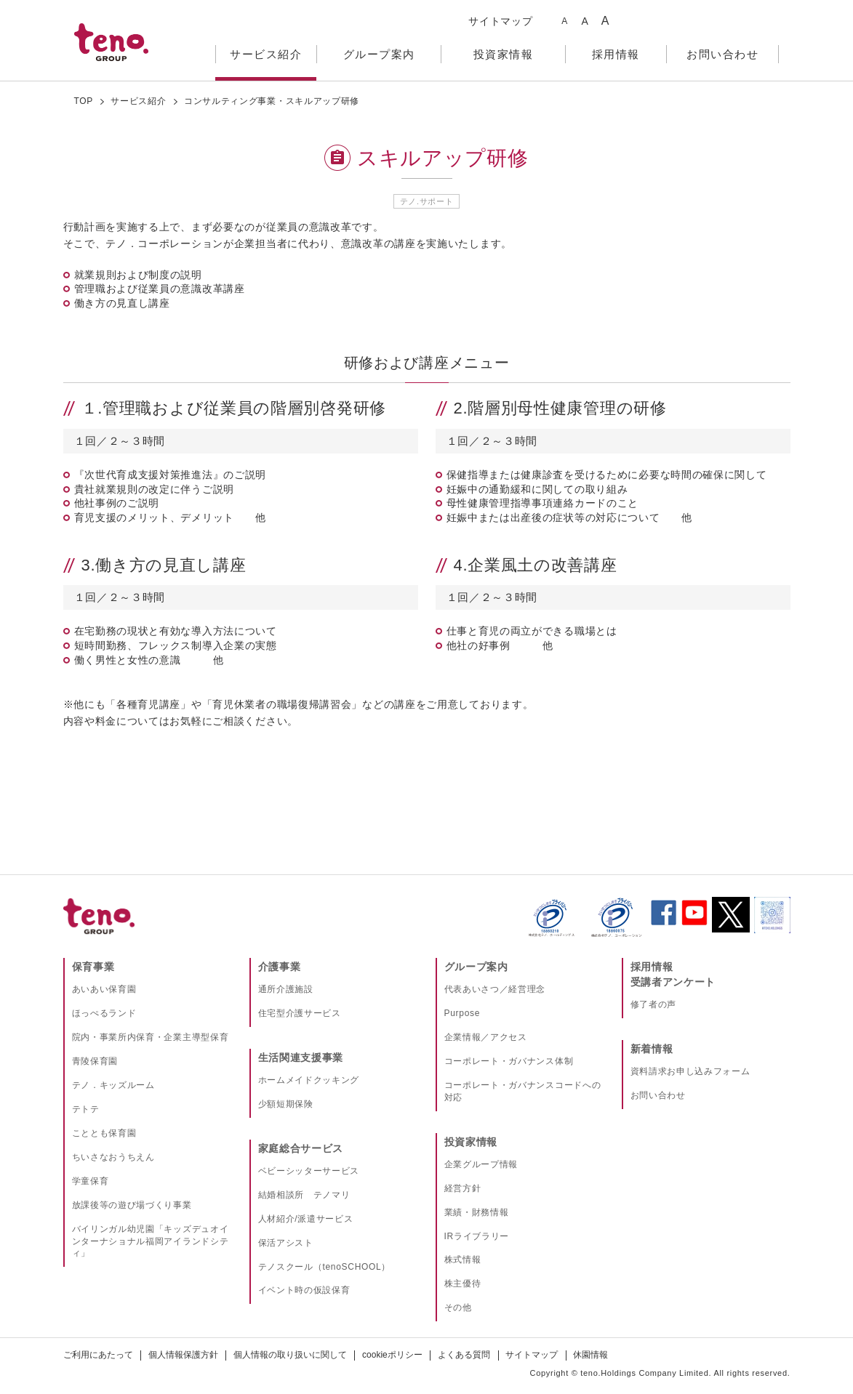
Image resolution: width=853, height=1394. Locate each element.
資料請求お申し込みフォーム (690, 1071)
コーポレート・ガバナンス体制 (509, 1061)
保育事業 (93, 966)
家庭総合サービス (301, 1148)
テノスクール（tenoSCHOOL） (324, 1267)
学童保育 (90, 1181)
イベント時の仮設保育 (304, 1290)
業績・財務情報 (476, 1212)
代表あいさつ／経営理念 (495, 989)
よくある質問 (464, 1355)
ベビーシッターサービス (309, 1171)
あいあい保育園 (104, 989)
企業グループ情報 (481, 1164)
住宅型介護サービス (299, 1013)
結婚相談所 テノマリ (304, 1195)
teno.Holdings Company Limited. (645, 1373)
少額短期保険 (285, 1104)
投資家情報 (471, 1142)
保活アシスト (285, 1243)
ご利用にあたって (98, 1355)
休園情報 (590, 1355)
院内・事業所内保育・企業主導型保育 (150, 1037)
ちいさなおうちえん (113, 1157)
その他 (458, 1307)
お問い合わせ (658, 1095)
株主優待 (462, 1283)
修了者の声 (653, 1004)
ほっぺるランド (104, 1013)
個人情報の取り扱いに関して (290, 1355)
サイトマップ (500, 21)
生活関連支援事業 (301, 1057)
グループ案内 (476, 966)
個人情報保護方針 (183, 1355)
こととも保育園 (104, 1133)
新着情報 (651, 1049)
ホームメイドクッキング (309, 1080)
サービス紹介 (138, 101)
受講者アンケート (673, 982)
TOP (84, 101)
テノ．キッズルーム (113, 1085)
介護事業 (279, 966)
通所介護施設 (285, 989)
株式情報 (462, 1259)
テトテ (86, 1109)
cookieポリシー (392, 1355)
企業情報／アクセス (485, 1037)
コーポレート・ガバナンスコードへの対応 (522, 1091)
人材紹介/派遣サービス (305, 1219)
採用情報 (651, 966)
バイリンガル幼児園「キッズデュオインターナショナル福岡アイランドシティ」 (150, 1241)
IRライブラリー (477, 1236)
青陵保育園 (95, 1061)
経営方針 (462, 1188)
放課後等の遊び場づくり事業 (132, 1205)
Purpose (462, 1013)
